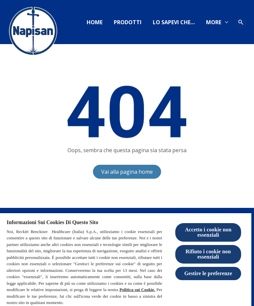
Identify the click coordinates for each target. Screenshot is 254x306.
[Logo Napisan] (33, 33)
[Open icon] (240, 22)
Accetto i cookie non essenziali (208, 232)
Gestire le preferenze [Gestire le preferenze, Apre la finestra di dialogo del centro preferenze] (208, 273)
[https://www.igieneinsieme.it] (173, 22)
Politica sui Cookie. (137, 289)
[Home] (94, 22)
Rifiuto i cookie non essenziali (208, 254)
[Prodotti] (127, 22)
